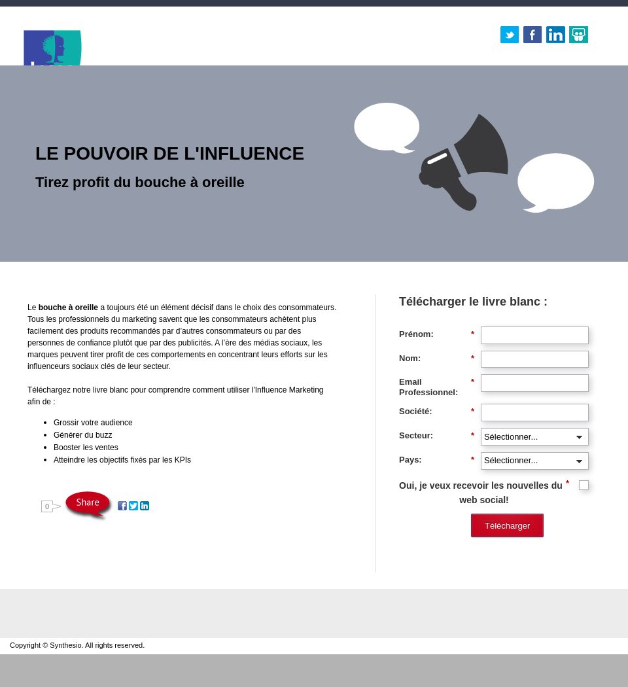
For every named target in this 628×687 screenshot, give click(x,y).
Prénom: (436, 334)
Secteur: (436, 436)
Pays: (436, 460)
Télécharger (507, 526)
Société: (436, 411)
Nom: (436, 358)
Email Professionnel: (436, 387)
